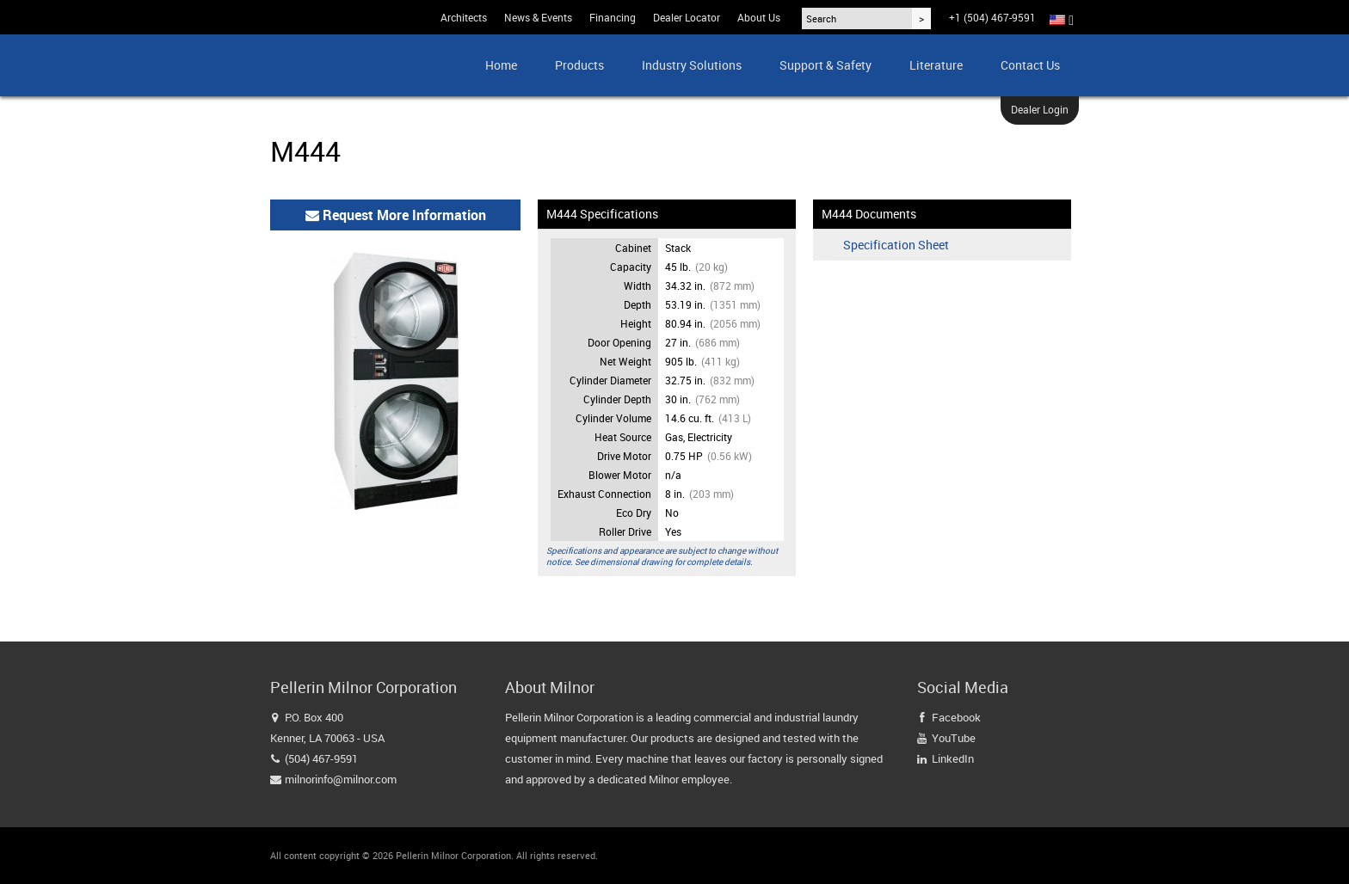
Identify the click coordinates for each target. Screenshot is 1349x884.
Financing (612, 17)
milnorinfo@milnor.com (341, 779)
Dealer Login (1040, 109)
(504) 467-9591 (321, 758)
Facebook (956, 717)
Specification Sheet (896, 245)
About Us (758, 17)
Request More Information (395, 215)
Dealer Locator (686, 17)
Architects (463, 17)
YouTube (954, 738)
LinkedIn (953, 758)
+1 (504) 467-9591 (992, 17)
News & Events (538, 17)
